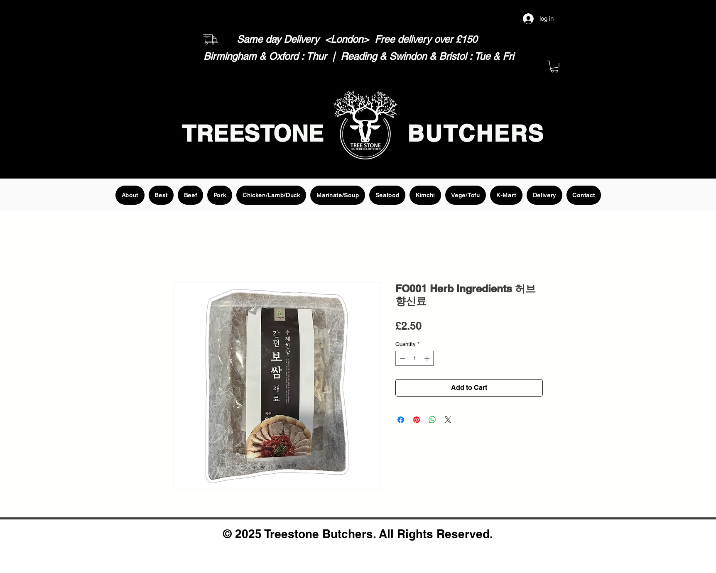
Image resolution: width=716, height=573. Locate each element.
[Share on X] (448, 420)
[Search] (553, 123)
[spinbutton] (415, 358)
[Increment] (428, 358)
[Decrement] (402, 358)
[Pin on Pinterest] (417, 420)
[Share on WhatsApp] (432, 420)
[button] (554, 67)
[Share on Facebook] (401, 420)
